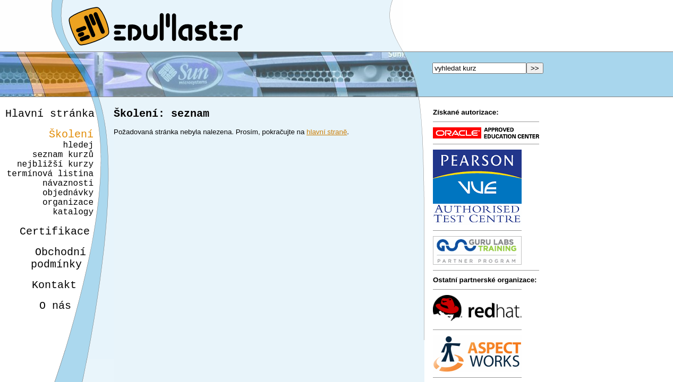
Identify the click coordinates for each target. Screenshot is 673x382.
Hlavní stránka (50, 115)
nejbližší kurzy (55, 174)
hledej (78, 151)
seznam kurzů (62, 162)
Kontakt (45, 314)
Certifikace (49, 254)
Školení (71, 138)
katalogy (69, 232)
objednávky (67, 209)
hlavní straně (326, 134)
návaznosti (67, 197)
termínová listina (50, 186)
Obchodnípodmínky (52, 284)
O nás (46, 336)
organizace (66, 221)
